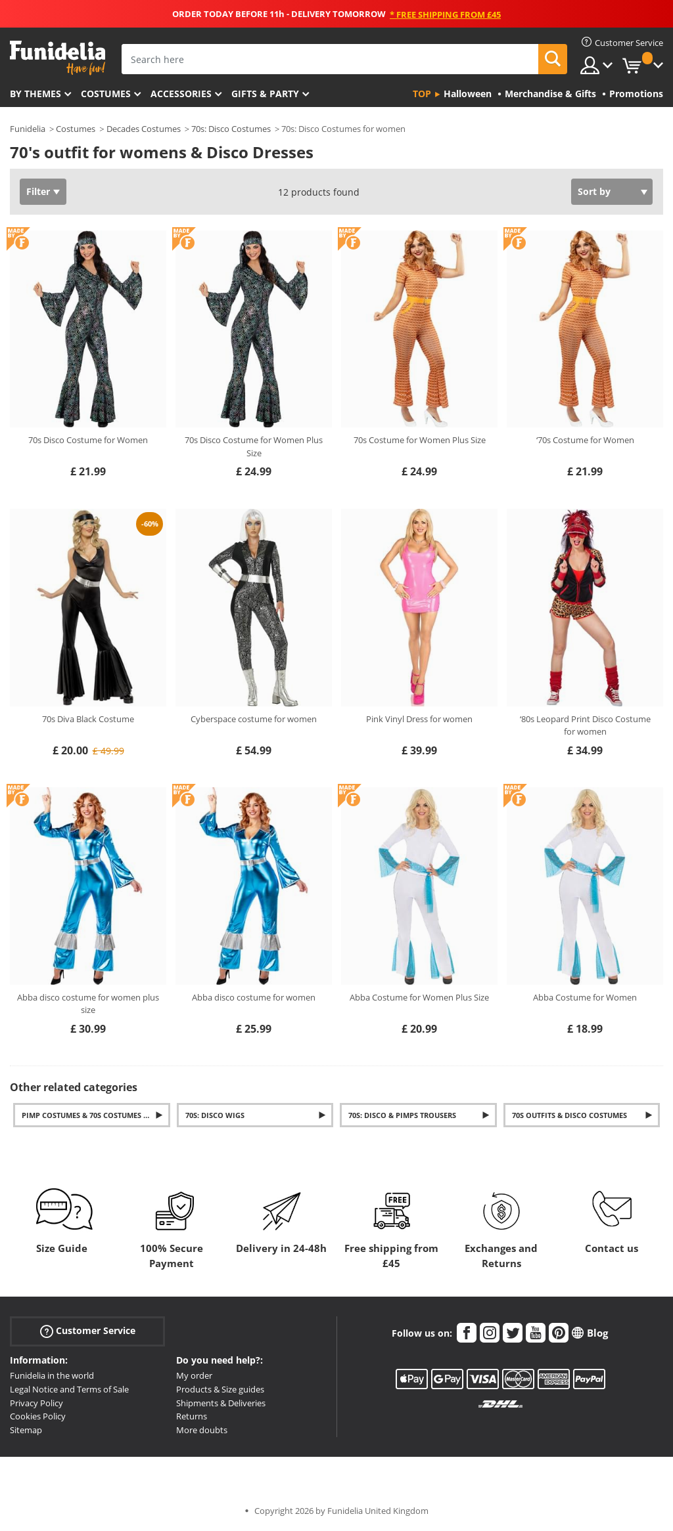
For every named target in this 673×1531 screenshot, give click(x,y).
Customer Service (87, 1331)
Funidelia (27, 129)
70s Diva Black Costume (88, 719)
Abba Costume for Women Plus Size (419, 997)
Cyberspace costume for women (254, 719)
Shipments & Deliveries (221, 1403)
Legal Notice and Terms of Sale (69, 1389)
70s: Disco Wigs (214, 1115)
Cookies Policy (38, 1416)
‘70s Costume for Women (585, 440)
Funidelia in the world (52, 1375)
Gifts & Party (265, 93)
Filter (38, 191)
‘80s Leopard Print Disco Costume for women (585, 725)
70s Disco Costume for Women (88, 440)
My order (194, 1375)
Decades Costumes (143, 129)
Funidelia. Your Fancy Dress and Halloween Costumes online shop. (57, 58)
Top (422, 93)
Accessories (181, 93)
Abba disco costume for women (253, 997)
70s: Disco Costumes (231, 129)
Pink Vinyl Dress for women (419, 719)
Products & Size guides (220, 1389)
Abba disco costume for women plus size (88, 1003)
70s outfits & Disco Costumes (569, 1115)
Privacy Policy (36, 1403)
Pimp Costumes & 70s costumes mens (93, 1115)
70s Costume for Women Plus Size (420, 440)
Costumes (106, 93)
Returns (191, 1416)
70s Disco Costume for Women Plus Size (254, 446)
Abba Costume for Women (585, 997)
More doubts (201, 1430)
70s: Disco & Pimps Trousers (402, 1115)
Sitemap (26, 1430)
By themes (35, 93)
